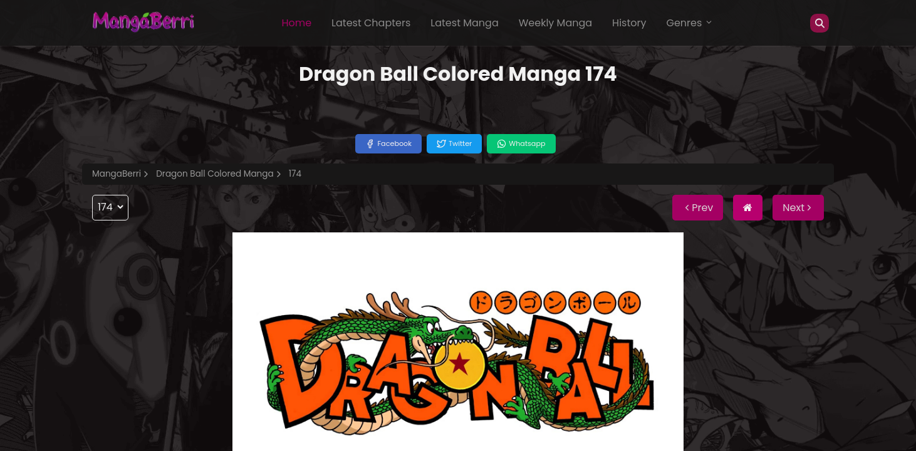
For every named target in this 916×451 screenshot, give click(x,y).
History (629, 23)
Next (798, 207)
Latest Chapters (370, 23)
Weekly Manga (555, 23)
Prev (697, 207)
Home (296, 23)
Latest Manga (464, 23)
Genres (690, 23)
